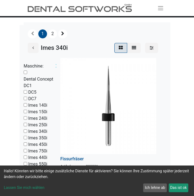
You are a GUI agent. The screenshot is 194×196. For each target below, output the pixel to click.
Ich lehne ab (155, 187)
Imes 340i (37, 131)
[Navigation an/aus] (160, 8)
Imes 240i (37, 118)
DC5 (32, 92)
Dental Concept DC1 (38, 82)
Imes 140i (37, 105)
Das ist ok (178, 187)
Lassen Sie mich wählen (24, 187)
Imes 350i (37, 137)
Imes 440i (37, 157)
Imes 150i (37, 111)
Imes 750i (37, 151)
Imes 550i (37, 164)
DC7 (32, 98)
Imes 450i (37, 144)
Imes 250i (37, 124)
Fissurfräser (72, 158)
